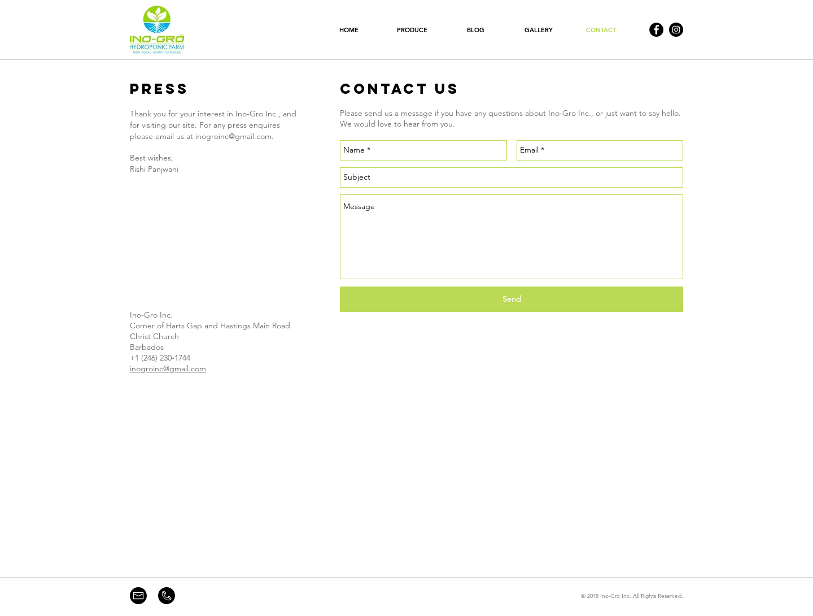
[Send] (511, 299)
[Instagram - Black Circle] (676, 30)
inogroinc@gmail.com (233, 136)
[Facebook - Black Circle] (656, 30)
